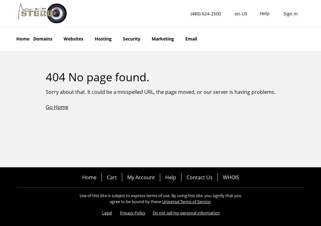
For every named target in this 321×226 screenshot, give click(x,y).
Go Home (57, 107)
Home (89, 177)
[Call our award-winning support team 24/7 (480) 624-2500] (264, 14)
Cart (112, 177)
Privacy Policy (132, 213)
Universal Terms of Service (186, 201)
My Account (141, 177)
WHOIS (231, 177)
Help (170, 177)
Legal (107, 213)
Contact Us (200, 177)
